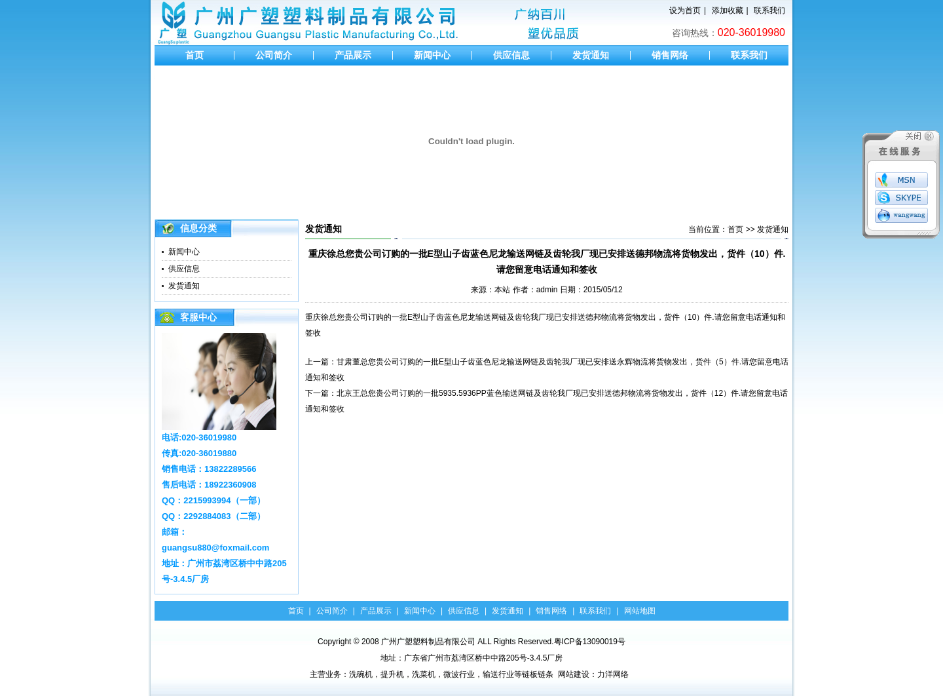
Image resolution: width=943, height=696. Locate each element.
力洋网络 (613, 674)
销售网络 (670, 55)
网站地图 (640, 610)
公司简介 (273, 55)
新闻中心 (432, 55)
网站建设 (573, 674)
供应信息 (511, 55)
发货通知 (590, 55)
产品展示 (353, 55)
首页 (194, 55)
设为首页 (685, 10)
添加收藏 (727, 10)
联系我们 (769, 10)
